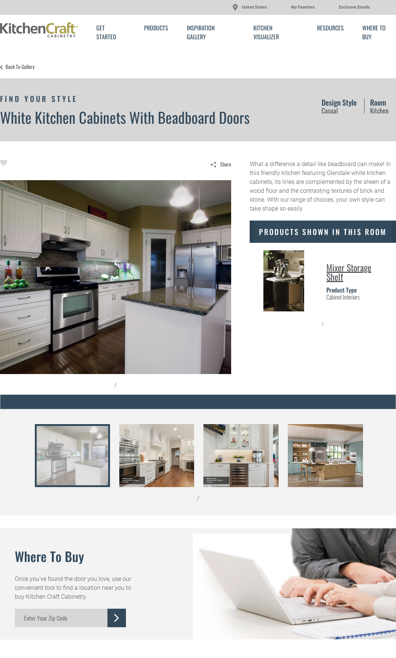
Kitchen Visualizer (266, 32)
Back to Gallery (20, 66)
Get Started (106, 32)
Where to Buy (374, 32)
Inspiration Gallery (200, 32)
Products (156, 27)
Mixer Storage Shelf (348, 272)
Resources (330, 27)
